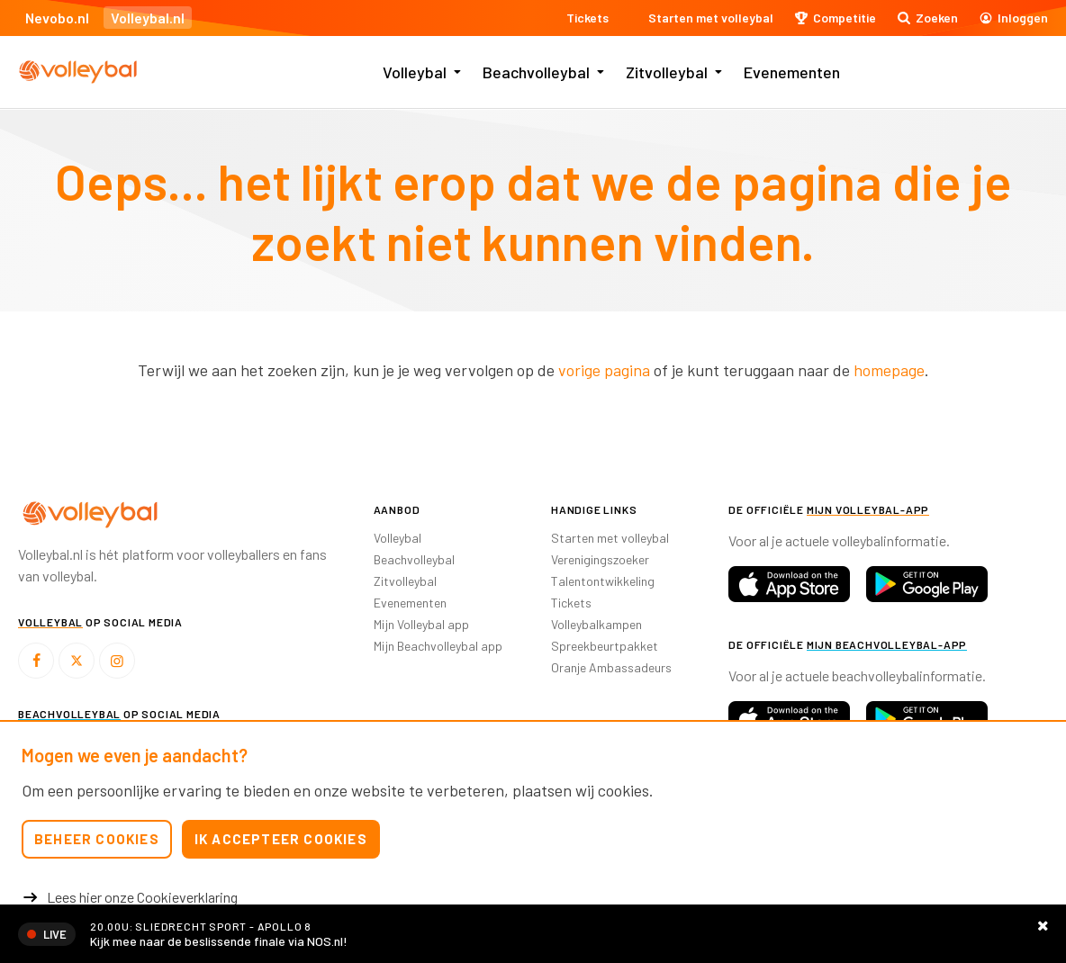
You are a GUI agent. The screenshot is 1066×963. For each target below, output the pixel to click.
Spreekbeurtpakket (604, 645)
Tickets (571, 602)
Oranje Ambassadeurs (611, 667)
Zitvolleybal (667, 72)
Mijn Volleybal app (421, 624)
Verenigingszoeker (600, 559)
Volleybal (415, 72)
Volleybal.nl (148, 17)
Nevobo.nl (57, 17)
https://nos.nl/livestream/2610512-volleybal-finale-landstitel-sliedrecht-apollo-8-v (533, 933)
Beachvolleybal (536, 72)
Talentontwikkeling (603, 581)
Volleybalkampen (596, 624)
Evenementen (792, 72)
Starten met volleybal (610, 537)
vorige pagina (604, 370)
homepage (889, 370)
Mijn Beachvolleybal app (438, 645)
